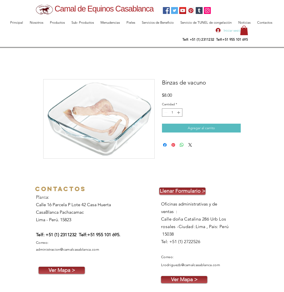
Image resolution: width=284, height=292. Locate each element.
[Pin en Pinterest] (173, 145)
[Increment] (179, 112)
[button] (244, 30)
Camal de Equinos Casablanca (104, 8)
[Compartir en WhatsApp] (181, 145)
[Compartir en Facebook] (165, 145)
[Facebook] (166, 10)
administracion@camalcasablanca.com (67, 249)
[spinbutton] (172, 112)
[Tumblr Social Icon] (199, 10)
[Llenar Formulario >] (182, 191)
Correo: (42, 242)
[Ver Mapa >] (62, 270)
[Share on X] (190, 145)
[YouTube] (182, 10)
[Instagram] (207, 10)
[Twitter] (174, 10)
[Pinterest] (190, 10)
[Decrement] (165, 112)
